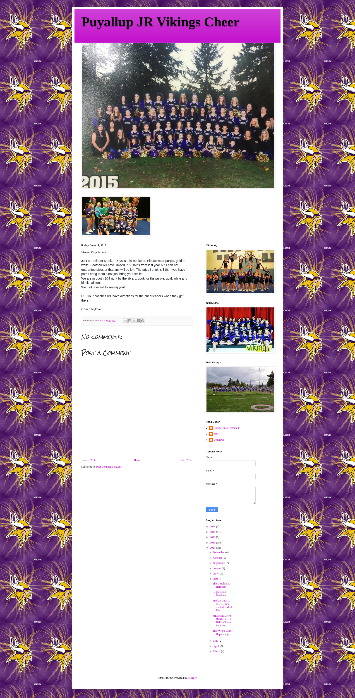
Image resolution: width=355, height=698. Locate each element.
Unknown (219, 439)
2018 (213, 532)
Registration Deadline (219, 593)
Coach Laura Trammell (226, 428)
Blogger (192, 677)
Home (137, 460)
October (218, 557)
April (216, 646)
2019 (213, 526)
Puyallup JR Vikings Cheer (160, 21)
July (215, 573)
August (217, 568)
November (219, 552)
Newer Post (88, 460)
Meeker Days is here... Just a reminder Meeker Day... (224, 605)
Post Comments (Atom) (109, 466)
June (216, 578)
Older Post (185, 460)
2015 (213, 547)
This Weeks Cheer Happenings (222, 632)
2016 (213, 542)
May (216, 640)
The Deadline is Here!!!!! (221, 585)
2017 (213, 537)
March (217, 651)
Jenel (216, 433)
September (219, 563)
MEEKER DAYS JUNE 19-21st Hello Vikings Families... (222, 620)
